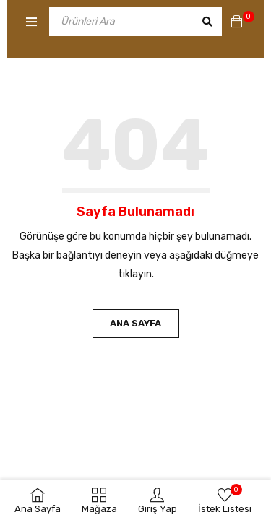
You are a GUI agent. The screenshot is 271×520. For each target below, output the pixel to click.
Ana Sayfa (135, 323)
